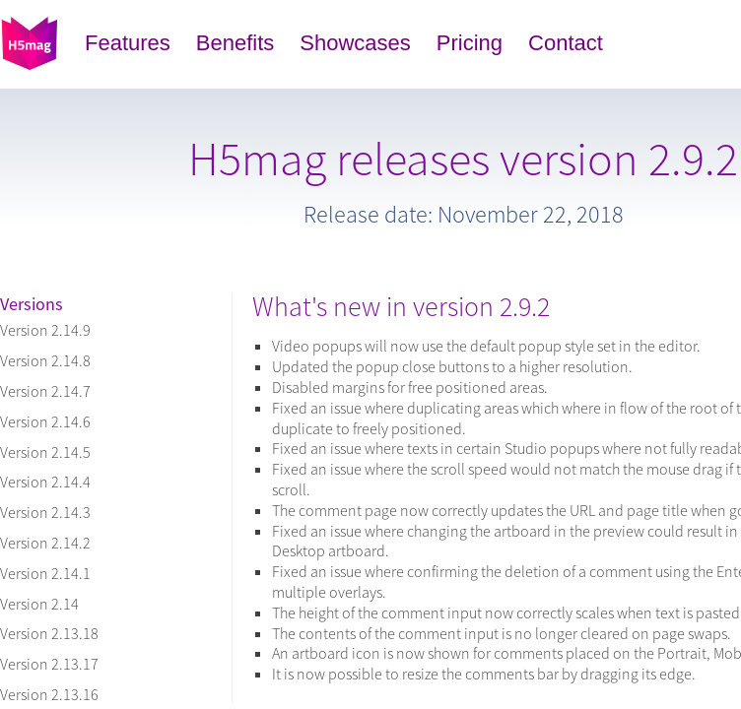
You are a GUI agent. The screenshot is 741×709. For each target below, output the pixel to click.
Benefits (235, 43)
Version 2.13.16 (49, 694)
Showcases (355, 43)
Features (127, 43)
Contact (565, 43)
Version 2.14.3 (45, 512)
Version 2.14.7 (45, 391)
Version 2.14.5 (45, 452)
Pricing (470, 43)
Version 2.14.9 (45, 330)
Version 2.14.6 (45, 421)
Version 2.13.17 (49, 664)
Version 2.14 (39, 603)
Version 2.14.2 (45, 542)
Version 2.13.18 (49, 633)
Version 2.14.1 (45, 573)
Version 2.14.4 (45, 481)
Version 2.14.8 (45, 360)
